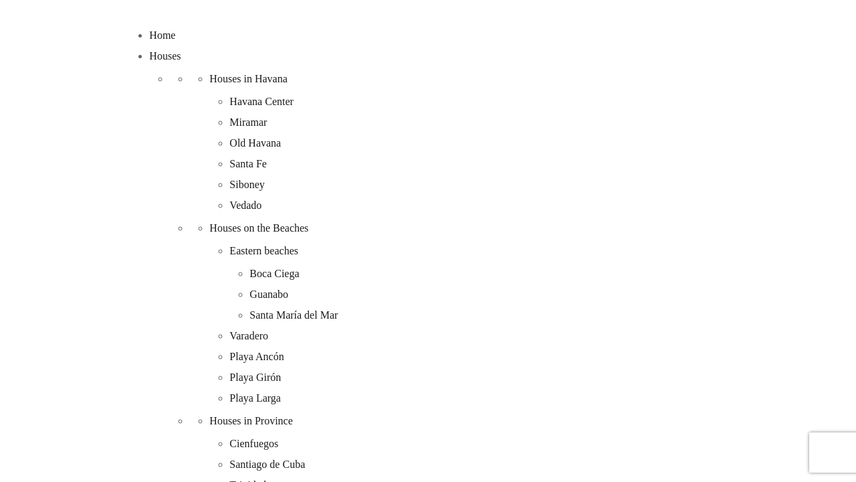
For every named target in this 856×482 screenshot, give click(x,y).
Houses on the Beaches (258, 228)
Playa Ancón (256, 356)
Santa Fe (248, 163)
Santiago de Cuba (267, 464)
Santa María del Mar (293, 315)
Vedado (245, 205)
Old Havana (255, 143)
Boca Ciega (274, 273)
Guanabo (268, 294)
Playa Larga (255, 398)
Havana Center (261, 101)
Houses (165, 56)
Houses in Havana (248, 78)
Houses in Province (250, 420)
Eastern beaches (263, 250)
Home (162, 35)
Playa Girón (255, 377)
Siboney (246, 184)
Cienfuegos (253, 443)
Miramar (248, 122)
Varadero (248, 335)
